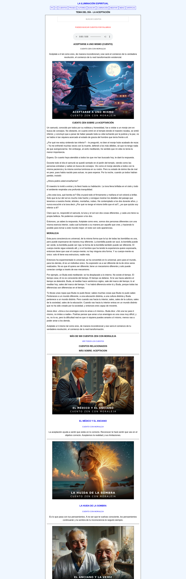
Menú (122, 8)
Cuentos (63, 8)
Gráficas (131, 8)
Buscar (91, 8)
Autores (82, 8)
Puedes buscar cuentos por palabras (93, 27)
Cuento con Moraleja (93, 427)
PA (52, 8)
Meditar (113, 8)
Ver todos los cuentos (93, 341)
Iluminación (102, 8)
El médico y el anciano (93, 421)
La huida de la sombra (93, 506)
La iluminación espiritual (93, 3)
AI (56, 8)
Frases (72, 8)
